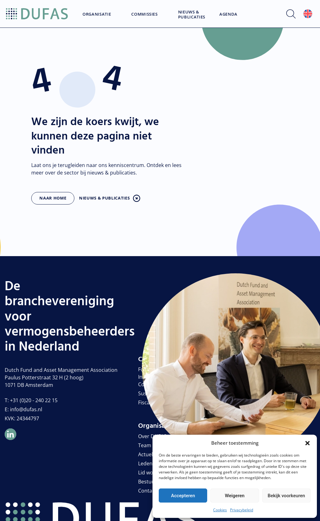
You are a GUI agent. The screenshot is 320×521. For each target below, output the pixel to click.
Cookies (220, 510)
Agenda (228, 14)
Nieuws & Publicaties (191, 14)
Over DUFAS (152, 436)
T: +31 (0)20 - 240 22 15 (31, 400)
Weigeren (235, 495)
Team (144, 445)
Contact (147, 490)
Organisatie (96, 14)
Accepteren (183, 495)
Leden (145, 463)
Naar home (52, 198)
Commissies (144, 14)
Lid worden (151, 472)
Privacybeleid (241, 510)
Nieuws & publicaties (104, 198)
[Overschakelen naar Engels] (307, 14)
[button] (307, 443)
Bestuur (147, 481)
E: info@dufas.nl (23, 409)
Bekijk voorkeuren (286, 495)
